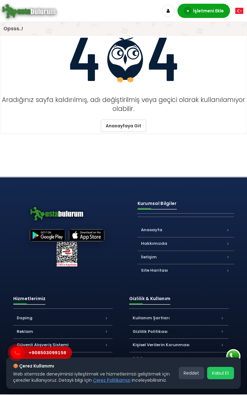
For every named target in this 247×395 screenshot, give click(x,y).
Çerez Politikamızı (111, 380)
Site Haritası (186, 270)
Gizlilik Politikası (179, 331)
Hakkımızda (186, 243)
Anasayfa (186, 230)
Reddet (191, 373)
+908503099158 (47, 352)
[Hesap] (168, 11)
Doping (63, 318)
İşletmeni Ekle (204, 11)
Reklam (63, 331)
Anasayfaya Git (123, 126)
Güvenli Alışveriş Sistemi (63, 345)
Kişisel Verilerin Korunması (179, 345)
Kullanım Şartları (179, 318)
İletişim (186, 257)
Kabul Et (220, 373)
